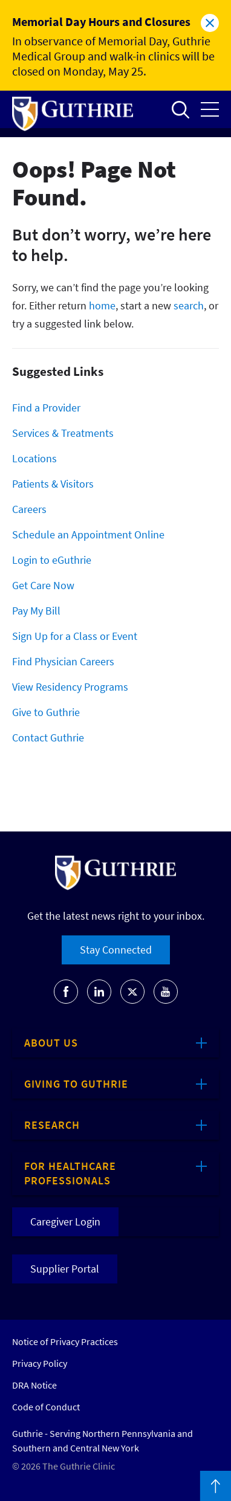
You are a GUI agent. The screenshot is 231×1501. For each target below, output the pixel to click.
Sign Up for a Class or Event (74, 636)
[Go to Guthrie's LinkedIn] (99, 992)
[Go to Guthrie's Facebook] (66, 992)
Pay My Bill (36, 611)
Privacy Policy (39, 1363)
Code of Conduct (46, 1407)
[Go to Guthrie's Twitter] (132, 992)
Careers (29, 509)
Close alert (210, 23)
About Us (51, 1043)
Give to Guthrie (46, 712)
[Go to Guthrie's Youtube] (166, 992)
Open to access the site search (180, 109)
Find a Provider (46, 408)
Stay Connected (116, 950)
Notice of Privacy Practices (65, 1341)
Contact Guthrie (48, 737)
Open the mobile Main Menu (210, 109)
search (189, 305)
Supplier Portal (64, 1269)
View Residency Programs (70, 687)
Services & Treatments (63, 433)
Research (52, 1125)
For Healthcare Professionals (70, 1173)
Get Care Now (43, 585)
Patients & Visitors (53, 484)
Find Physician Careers (63, 661)
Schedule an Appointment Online (88, 534)
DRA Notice (34, 1385)
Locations (34, 458)
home (102, 305)
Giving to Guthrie (76, 1084)
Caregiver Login (65, 1221)
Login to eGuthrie (51, 560)
